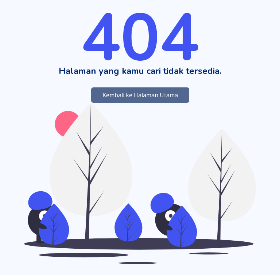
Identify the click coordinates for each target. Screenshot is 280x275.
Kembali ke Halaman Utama (140, 95)
